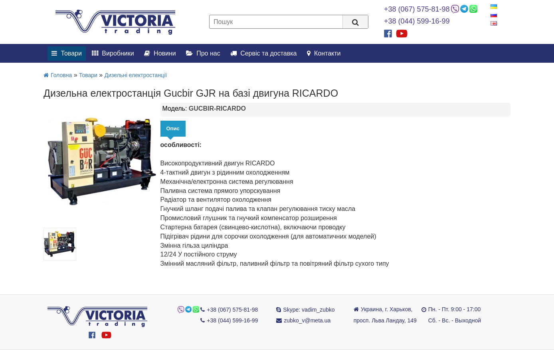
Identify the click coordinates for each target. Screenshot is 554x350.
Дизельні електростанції (136, 75)
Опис (173, 128)
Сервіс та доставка (263, 53)
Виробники (113, 53)
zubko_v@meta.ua (307, 320)
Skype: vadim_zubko (308, 309)
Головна (58, 75)
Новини (160, 53)
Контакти (324, 53)
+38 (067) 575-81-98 (417, 9)
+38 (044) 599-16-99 (417, 21)
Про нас (203, 53)
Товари (66, 53)
